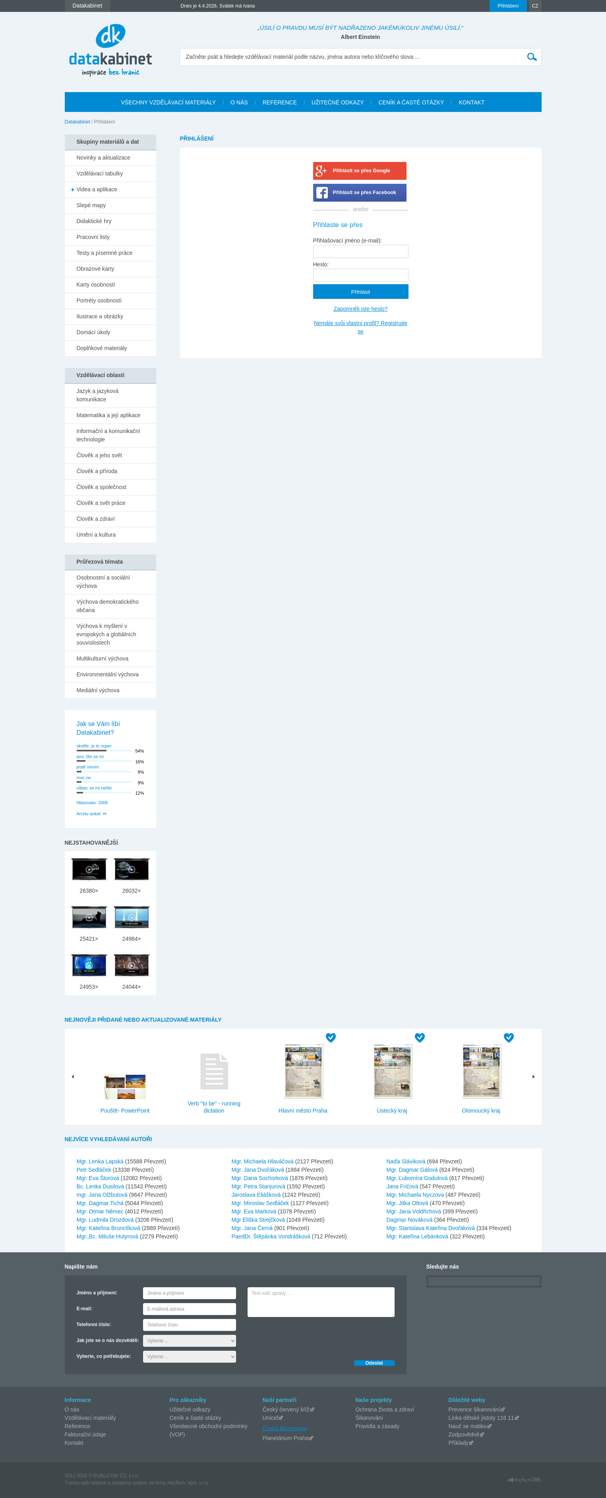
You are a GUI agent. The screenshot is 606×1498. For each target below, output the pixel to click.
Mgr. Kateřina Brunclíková (109, 1228)
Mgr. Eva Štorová (99, 1178)
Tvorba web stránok (85, 1483)
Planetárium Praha (286, 1438)
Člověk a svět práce (101, 503)
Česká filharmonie (285, 1428)
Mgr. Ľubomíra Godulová (418, 1178)
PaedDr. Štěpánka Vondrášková (272, 1236)
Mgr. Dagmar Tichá (101, 1203)
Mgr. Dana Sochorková (261, 1178)
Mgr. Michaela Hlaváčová (263, 1161)
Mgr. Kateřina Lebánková (418, 1236)
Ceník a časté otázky (195, 1418)
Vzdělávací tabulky (100, 173)
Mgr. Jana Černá (253, 1228)
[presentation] (308, 1336)
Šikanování (369, 1418)
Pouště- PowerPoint (125, 1110)
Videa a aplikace (97, 189)
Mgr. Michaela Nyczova (416, 1195)
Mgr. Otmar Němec (101, 1211)
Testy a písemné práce (105, 253)
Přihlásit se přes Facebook (365, 192)
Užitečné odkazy (190, 1409)
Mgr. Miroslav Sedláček (261, 1203)
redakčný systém (129, 1483)
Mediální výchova (98, 690)
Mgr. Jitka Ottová (408, 1203)
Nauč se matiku (468, 1426)
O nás (72, 1409)
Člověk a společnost (101, 487)
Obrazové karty (95, 269)
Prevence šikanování (474, 1409)
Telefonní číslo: (94, 1324)
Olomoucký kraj (481, 1110)
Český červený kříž (286, 1409)
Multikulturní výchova (103, 658)
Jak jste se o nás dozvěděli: (108, 1340)
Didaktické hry (94, 221)
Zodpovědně (464, 1434)
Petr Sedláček (95, 1170)
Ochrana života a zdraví (385, 1409)
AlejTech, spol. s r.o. (188, 1483)
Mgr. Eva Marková (255, 1211)
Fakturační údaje (85, 1434)
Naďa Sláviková (407, 1161)
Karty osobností (96, 284)
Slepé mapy (91, 205)
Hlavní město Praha (303, 1110)
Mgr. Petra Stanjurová (259, 1186)
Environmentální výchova (108, 674)
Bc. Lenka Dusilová (101, 1186)
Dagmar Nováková (410, 1220)
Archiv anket (89, 813)
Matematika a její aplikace (109, 415)
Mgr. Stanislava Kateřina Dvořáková (431, 1228)
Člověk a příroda (97, 471)
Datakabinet (77, 122)
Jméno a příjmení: (97, 1293)
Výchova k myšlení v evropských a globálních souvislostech (106, 634)
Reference (78, 1426)
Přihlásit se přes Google (361, 170)
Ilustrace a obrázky (100, 316)
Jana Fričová (403, 1186)
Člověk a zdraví (96, 519)
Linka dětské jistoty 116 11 (481, 1418)
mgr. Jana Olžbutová (103, 1195)
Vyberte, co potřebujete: (104, 1356)
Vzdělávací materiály (90, 1418)
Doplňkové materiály (102, 348)
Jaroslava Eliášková (257, 1195)
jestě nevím (88, 766)
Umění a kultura (96, 534)
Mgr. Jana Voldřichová (415, 1211)
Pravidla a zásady (378, 1426)
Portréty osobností (99, 300)
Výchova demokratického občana (108, 606)
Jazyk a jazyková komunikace (98, 395)
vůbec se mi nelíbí (94, 788)
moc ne (84, 777)
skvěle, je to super (94, 745)
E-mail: (85, 1308)
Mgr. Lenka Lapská (101, 1161)
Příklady (459, 1443)
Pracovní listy (93, 237)
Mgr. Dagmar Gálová (413, 1170)
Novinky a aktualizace (103, 157)
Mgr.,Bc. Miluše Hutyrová (108, 1236)
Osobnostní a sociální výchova (103, 581)
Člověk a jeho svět (99, 455)
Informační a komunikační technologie (108, 435)
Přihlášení (508, 6)
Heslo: (321, 264)
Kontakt (74, 1443)
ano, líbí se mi (90, 756)
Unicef (271, 1418)
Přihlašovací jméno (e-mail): (347, 240)
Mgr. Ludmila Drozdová (106, 1220)
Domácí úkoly (93, 332)
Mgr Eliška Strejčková (259, 1220)
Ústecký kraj (392, 1110)
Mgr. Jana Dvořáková (259, 1170)
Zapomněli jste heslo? (360, 309)
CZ (535, 6)
